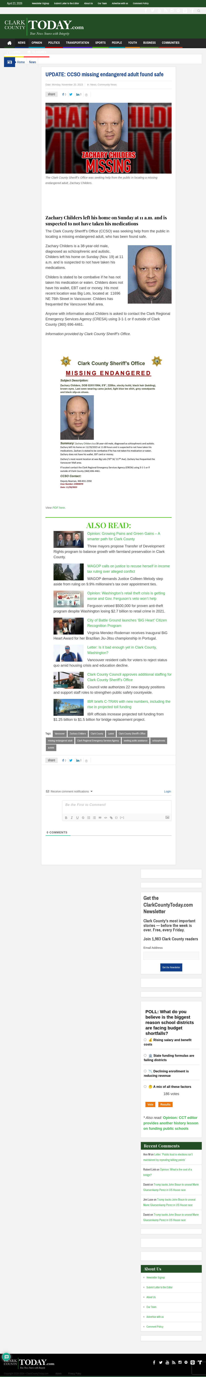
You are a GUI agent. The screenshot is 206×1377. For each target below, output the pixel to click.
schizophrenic (166, 740)
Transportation (77, 44)
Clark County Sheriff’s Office (140, 733)
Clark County (105, 733)
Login (175, 792)
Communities (170, 44)
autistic (59, 748)
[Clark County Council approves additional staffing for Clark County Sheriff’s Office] (77, 680)
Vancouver (68, 733)
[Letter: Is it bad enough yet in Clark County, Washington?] (77, 653)
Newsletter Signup (40, 3)
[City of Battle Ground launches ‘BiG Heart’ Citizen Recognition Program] (77, 626)
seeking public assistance (144, 740)
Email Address (153, 948)
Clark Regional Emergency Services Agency (106, 740)
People (117, 44)
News (21, 44)
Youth (132, 44)
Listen (14, 52)
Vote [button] (150, 1105)
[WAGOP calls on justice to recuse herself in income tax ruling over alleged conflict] (77, 571)
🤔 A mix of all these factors (169, 1087)
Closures (36, 52)
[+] (130, 818)
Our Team (102, 3)
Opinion (37, 44)
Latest (119, 733)
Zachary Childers (86, 733)
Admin (59, 1374)
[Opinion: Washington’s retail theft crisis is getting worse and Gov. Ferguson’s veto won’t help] (77, 599)
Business (149, 44)
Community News (115, 84)
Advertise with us (120, 3)
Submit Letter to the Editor (66, 3)
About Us (88, 3)
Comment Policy (140, 3)
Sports (100, 44)
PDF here (67, 507)
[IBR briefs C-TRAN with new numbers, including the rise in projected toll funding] (77, 707)
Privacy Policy (74, 1374)
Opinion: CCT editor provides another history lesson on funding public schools (170, 1123)
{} (124, 818)
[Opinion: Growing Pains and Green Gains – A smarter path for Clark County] (77, 539)
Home (23, 62)
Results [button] (165, 1105)
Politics (54, 44)
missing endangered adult (68, 740)
